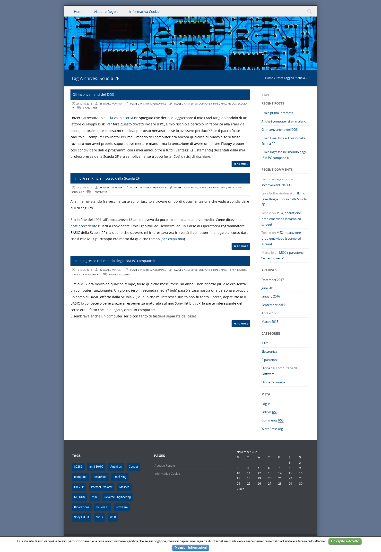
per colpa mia (173, 239)
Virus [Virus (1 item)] (99, 517)
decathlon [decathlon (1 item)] (100, 477)
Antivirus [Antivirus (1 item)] (116, 466)
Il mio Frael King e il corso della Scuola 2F (105, 178)
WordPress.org (272, 429)
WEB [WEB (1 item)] (113, 517)
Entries (269, 412)
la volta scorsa (121, 117)
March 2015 (269, 321)
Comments (272, 420)
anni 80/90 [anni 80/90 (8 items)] (96, 466)
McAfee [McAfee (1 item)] (124, 487)
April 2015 (268, 313)
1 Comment (90, 108)
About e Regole (106, 11)
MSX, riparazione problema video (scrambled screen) (281, 219)
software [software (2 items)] (122, 507)
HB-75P (232, 270)
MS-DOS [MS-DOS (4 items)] (79, 497)
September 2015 (273, 305)
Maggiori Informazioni (191, 547)
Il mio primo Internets (277, 113)
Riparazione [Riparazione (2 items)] (81, 507)
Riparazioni (269, 360)
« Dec (240, 489)
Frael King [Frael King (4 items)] (119, 477)
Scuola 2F (77, 192)
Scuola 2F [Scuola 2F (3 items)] (102, 507)
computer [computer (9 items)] (80, 477)
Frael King (219, 103)
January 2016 (270, 296)
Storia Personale (154, 103)
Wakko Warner (112, 103)
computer (205, 103)
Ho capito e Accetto (345, 541)
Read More (241, 164)
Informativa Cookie (144, 11)
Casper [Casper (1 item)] (133, 466)
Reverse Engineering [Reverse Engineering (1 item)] (117, 497)
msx (240, 187)
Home (78, 11)
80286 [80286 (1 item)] (78, 466)
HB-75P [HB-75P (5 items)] (79, 487)
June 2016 (268, 288)
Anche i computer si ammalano (283, 121)
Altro (264, 343)
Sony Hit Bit (93, 274)
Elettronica (269, 351)
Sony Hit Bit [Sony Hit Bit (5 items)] (81, 517)
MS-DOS (232, 103)
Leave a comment (120, 274)
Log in (265, 404)
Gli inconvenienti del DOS (93, 94)
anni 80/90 (191, 103)
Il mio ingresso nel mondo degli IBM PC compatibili (113, 260)
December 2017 (272, 280)
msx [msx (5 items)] (94, 497)
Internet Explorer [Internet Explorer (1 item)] (101, 487)
